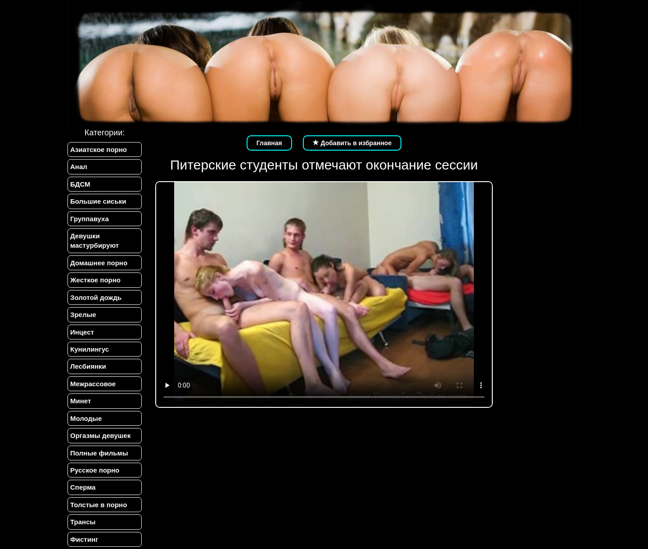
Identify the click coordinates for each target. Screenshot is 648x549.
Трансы (82, 522)
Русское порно (94, 470)
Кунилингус (89, 349)
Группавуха (89, 219)
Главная (269, 143)
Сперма (82, 487)
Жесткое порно (95, 280)
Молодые (86, 418)
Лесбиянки (88, 366)
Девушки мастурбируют (94, 240)
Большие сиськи (98, 201)
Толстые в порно (98, 505)
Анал (78, 166)
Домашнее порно (98, 263)
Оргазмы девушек (100, 435)
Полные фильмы (99, 453)
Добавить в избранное (352, 143)
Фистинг (84, 539)
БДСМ (80, 184)
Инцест (82, 332)
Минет (80, 401)
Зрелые (83, 314)
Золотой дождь (96, 297)
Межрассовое (93, 384)
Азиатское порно (98, 149)
